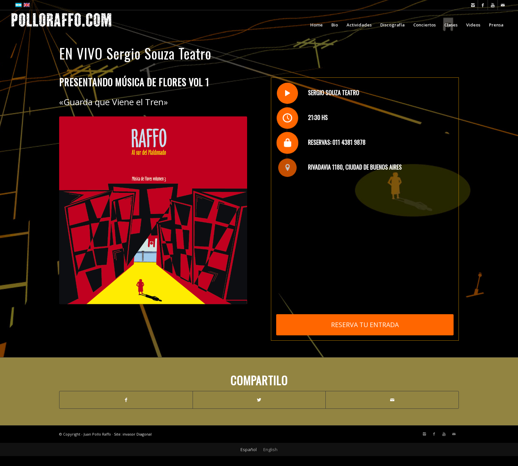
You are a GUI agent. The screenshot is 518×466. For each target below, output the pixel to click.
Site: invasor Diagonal (133, 434)
